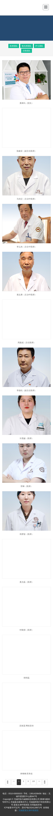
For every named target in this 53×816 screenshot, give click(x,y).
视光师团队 (27, 46)
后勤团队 (27, 51)
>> (39, 781)
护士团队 (39, 46)
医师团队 (14, 46)
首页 (7, 782)
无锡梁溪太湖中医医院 (28, 810)
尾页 (45, 782)
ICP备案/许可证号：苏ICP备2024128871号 (23, 807)
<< (14, 781)
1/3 (33, 781)
